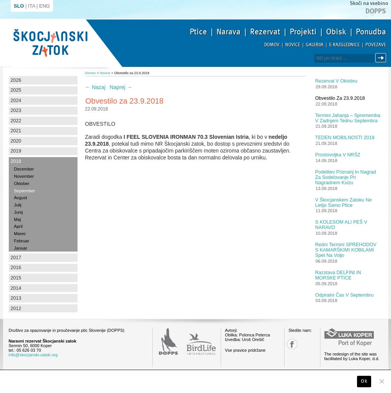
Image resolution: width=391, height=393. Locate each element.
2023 (16, 110)
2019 (16, 151)
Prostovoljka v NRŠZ (337, 155)
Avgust (20, 197)
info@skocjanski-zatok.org (33, 354)
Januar (20, 248)
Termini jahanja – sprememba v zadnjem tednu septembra (347, 118)
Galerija (314, 45)
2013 (16, 298)
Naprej (121, 87)
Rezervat (265, 32)
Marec (20, 233)
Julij (18, 205)
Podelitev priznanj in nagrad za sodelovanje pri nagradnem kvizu (345, 177)
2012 (16, 308)
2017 (16, 257)
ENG (44, 6)
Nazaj (95, 87)
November (24, 176)
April (18, 226)
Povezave (375, 45)
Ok (364, 381)
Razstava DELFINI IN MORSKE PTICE (338, 275)
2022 (16, 120)
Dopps (375, 11)
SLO (19, 6)
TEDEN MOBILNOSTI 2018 (344, 137)
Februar (21, 241)
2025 (16, 90)
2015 (16, 278)
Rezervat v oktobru (336, 81)
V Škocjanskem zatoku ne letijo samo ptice (343, 202)
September (24, 190)
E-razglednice (344, 45)
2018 (16, 161)
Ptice (198, 32)
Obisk (336, 32)
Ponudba (371, 32)
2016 (16, 267)
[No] (381, 381)
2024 (16, 100)
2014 (16, 288)
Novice (292, 45)
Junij (18, 212)
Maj (17, 219)
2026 (16, 80)
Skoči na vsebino (369, 3)
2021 (16, 130)
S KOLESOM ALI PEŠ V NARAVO (341, 224)
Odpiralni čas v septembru (344, 295)
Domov (272, 45)
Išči (382, 58)
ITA (31, 6)
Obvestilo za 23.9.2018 (340, 98)
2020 (16, 141)
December (24, 169)
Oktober (21, 183)
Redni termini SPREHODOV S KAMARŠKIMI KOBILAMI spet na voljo (345, 250)
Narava (229, 32)
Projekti (303, 32)
